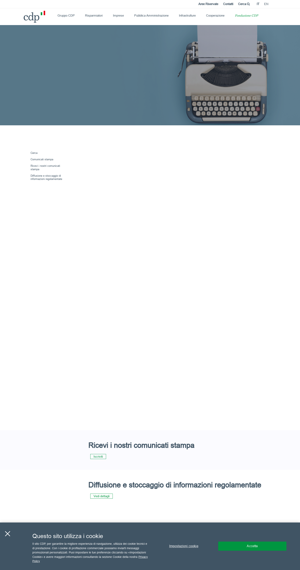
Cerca (244, 4)
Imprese (118, 15)
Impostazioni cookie (183, 546)
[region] (150, 546)
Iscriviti (98, 456)
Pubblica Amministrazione (151, 15)
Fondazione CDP (246, 15)
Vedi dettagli (102, 496)
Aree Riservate (208, 4)
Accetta (252, 546)
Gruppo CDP (66, 15)
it (258, 4)
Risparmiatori (94, 15)
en (266, 4)
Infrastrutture (187, 15)
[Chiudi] (7, 533)
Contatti (228, 4)
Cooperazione (215, 15)
